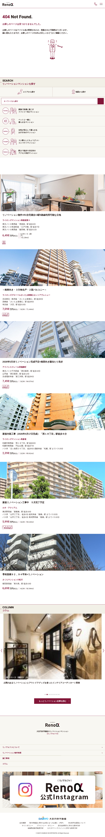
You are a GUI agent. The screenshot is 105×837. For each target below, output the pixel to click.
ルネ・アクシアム (9, 508)
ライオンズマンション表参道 (14, 439)
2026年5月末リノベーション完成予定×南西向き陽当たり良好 (32, 362)
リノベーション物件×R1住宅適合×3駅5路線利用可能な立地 (31, 215)
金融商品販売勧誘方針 (36, 828)
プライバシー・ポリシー (45, 825)
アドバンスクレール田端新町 (14, 367)
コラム (5, 764)
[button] (1, 650)
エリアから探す (29, 92)
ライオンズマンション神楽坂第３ (16, 220)
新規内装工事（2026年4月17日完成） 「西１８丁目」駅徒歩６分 (34, 434)
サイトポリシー (27, 825)
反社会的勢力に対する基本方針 (69, 825)
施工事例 (5, 758)
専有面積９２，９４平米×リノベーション (22, 574)
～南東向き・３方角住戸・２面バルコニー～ (24, 290)
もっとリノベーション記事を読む (52, 701)
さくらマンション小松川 (12, 580)
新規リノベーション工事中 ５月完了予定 (23, 502)
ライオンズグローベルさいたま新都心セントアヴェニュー (26, 295)
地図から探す (81, 92)
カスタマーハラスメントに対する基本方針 (62, 828)
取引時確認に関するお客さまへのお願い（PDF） (46, 823)
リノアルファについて (11, 747)
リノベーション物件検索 (11, 753)
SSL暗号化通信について (77, 823)
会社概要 (22, 823)
